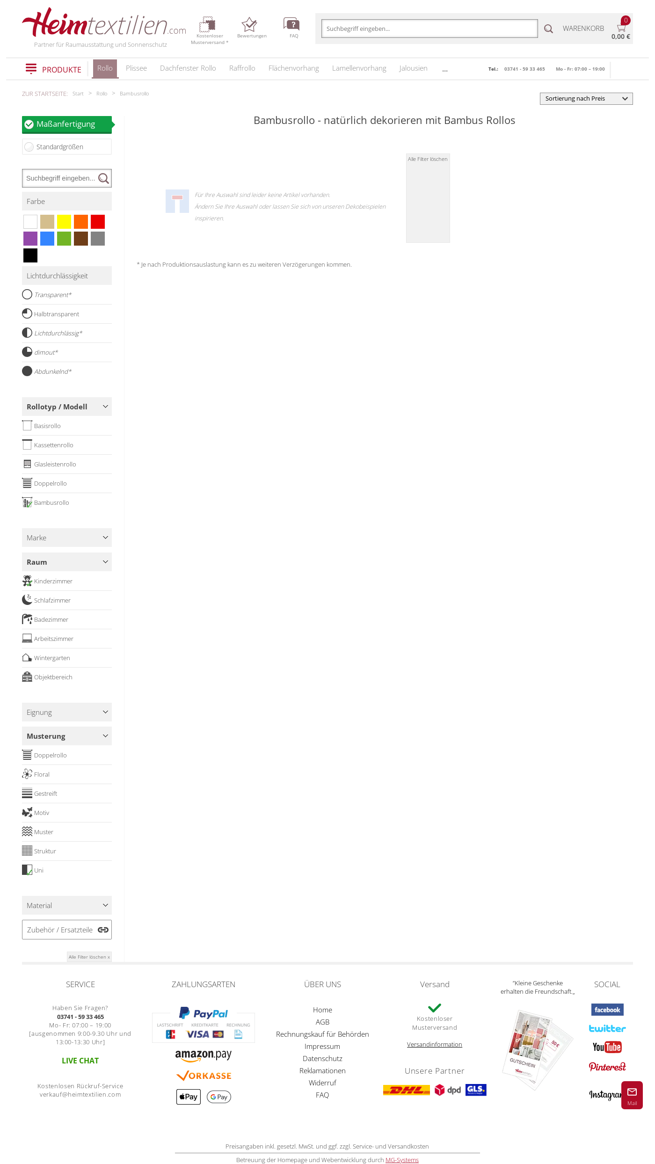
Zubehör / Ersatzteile (60, 929)
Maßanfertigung (74, 123)
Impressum (322, 1046)
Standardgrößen (59, 146)
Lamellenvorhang (359, 68)
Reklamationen (322, 1070)
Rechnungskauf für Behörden (322, 1034)
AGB (322, 1021)
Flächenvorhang (294, 68)
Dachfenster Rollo (188, 68)
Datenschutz (322, 1058)
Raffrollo (242, 68)
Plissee (136, 68)
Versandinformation (434, 1044)
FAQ (322, 1094)
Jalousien (414, 68)
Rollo (105, 71)
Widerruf (322, 1082)
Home (322, 1009)
